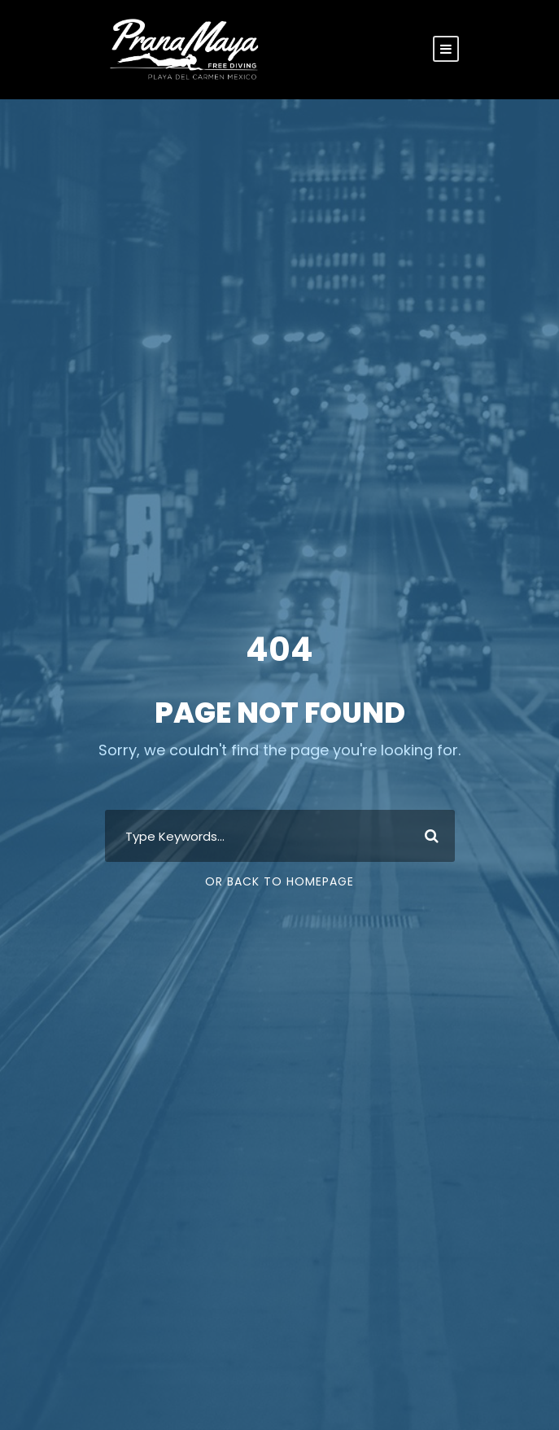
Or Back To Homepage (279, 881)
